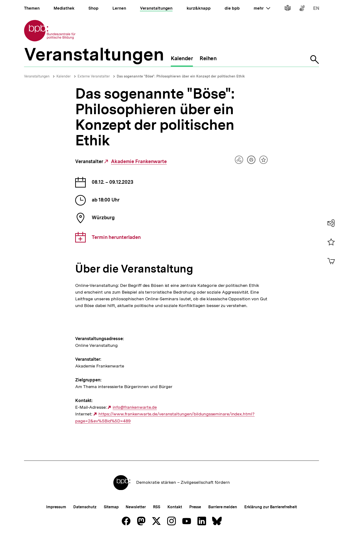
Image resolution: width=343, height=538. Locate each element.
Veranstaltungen (36, 76)
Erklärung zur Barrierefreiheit (270, 507)
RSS (156, 507)
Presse (195, 507)
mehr (262, 8)
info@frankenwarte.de (135, 407)
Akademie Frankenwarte (139, 162)
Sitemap (111, 507)
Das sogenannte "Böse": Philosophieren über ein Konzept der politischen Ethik (181, 76)
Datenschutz (85, 507)
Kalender (63, 76)
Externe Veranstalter (94, 76)
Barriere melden (222, 507)
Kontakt (174, 507)
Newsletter (136, 507)
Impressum (56, 507)
